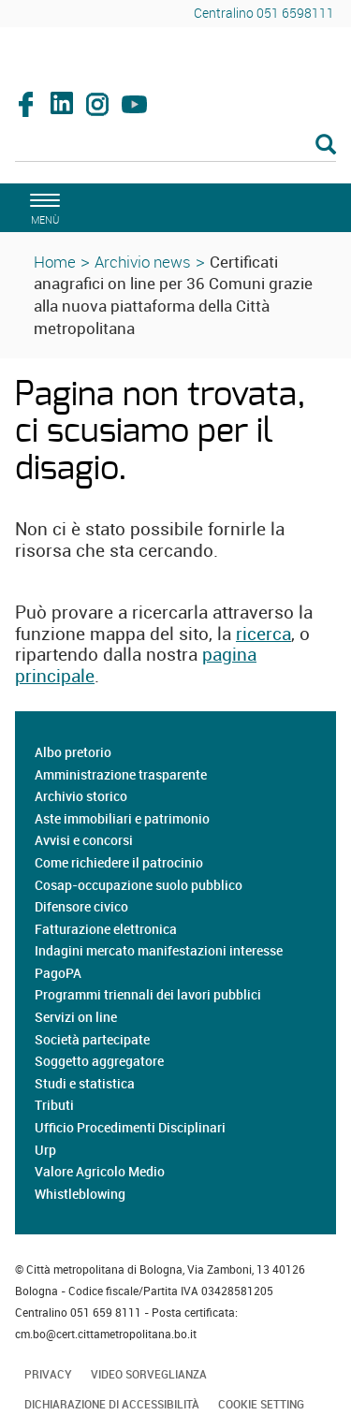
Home (55, 261)
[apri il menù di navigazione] (42, 206)
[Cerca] (175, 146)
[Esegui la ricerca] (325, 145)
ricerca (263, 633)
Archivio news (143, 261)
